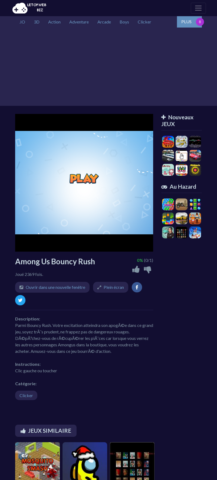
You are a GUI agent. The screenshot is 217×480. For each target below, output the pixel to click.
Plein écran (114, 287)
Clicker (26, 395)
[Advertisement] (108, 68)
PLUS (186, 21)
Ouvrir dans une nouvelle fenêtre (55, 287)
